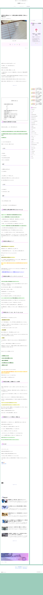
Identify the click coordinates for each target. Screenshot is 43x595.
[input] (36, 20)
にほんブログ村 (3, 463)
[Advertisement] (14, 12)
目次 (14, 100)
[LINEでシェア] (17, 44)
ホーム (16, 566)
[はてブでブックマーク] (15, 44)
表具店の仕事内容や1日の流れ (8, 104)
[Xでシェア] (10, 44)
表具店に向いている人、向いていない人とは (10, 114)
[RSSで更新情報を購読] (37, 43)
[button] (19, 44)
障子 (7, 106)
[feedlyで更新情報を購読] (35, 43)
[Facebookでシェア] (12, 44)
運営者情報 (20, 566)
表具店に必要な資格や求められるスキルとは (10, 110)
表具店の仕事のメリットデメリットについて (10, 113)
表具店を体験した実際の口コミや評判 (9, 116)
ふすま (7, 105)
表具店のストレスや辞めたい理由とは (9, 117)
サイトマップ (25, 566)
